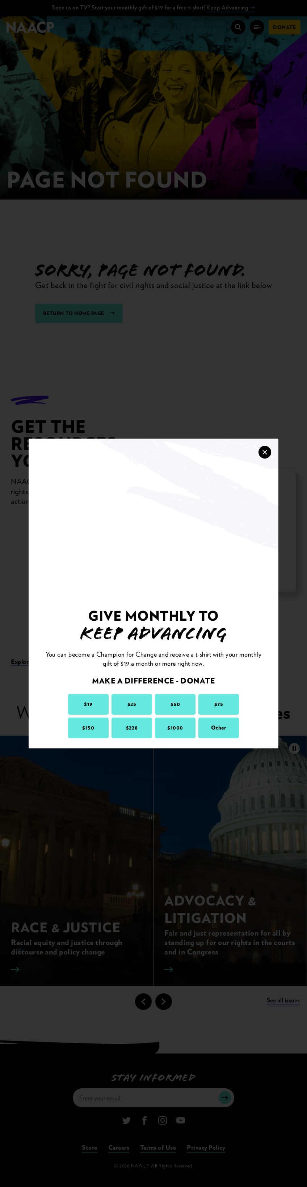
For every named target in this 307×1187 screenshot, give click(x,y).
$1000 (175, 727)
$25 (131, 704)
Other (219, 727)
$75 (218, 704)
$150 (88, 727)
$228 (132, 727)
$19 (88, 704)
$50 (175, 704)
